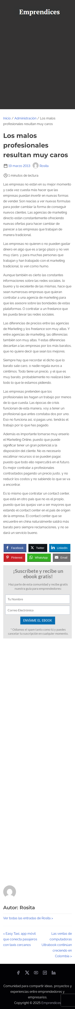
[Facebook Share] (15, 548)
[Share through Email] (61, 557)
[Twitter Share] (37, 548)
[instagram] (45, 974)
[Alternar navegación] (37, 104)
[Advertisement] (37, 60)
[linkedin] (54, 974)
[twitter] (27, 974)
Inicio (7, 118)
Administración (25, 118)
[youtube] (36, 974)
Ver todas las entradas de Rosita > (28, 918)
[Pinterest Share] (14, 557)
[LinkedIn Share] (59, 548)
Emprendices (51, 1003)
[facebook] (18, 974)
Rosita (41, 166)
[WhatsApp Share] (39, 557)
